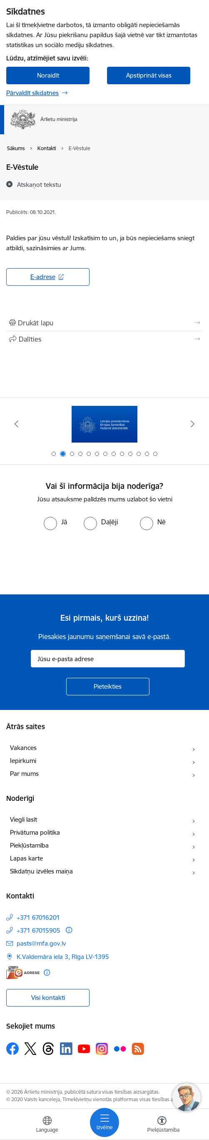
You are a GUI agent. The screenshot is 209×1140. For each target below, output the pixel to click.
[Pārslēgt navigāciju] (104, 1122)
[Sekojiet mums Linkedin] (66, 1048)
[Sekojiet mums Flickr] (120, 1048)
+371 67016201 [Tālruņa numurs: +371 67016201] (38, 917)
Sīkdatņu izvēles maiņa (41, 871)
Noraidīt (48, 75)
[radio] (55, 522)
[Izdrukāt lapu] (104, 323)
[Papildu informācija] (69, 930)
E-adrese (42, 277)
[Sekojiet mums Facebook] (12, 1048)
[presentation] (69, 561)
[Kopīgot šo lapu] (104, 339)
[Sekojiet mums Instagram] (102, 1049)
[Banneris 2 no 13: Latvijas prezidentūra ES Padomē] (104, 424)
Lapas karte (26, 858)
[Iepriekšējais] (16, 424)
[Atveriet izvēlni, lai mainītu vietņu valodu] (47, 1125)
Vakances (23, 748)
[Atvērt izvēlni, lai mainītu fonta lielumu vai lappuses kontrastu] (162, 1125)
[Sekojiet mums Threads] (48, 1048)
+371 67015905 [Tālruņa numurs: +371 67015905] (38, 930)
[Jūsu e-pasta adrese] (108, 658)
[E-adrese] (23, 972)
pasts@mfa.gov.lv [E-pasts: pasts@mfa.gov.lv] (41, 943)
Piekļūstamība (29, 845)
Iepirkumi (23, 761)
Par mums (24, 774)
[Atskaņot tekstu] (39, 184)
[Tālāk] (192, 424)
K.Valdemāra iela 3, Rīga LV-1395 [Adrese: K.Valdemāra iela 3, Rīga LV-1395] (63, 957)
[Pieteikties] (107, 686)
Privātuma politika (35, 832)
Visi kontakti (48, 998)
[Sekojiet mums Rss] (138, 1049)
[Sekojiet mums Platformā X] (30, 1048)
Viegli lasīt (23, 819)
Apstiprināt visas (149, 75)
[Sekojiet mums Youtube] (84, 1048)
